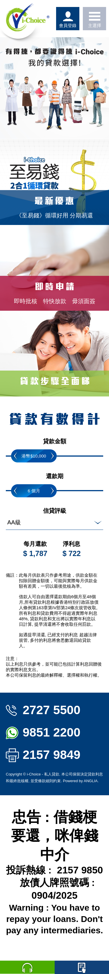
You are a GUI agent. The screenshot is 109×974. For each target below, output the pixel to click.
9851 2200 (43, 732)
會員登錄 (67, 18)
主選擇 (94, 18)
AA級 (14, 522)
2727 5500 (43, 710)
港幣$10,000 (34, 455)
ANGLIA (91, 781)
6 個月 (34, 490)
